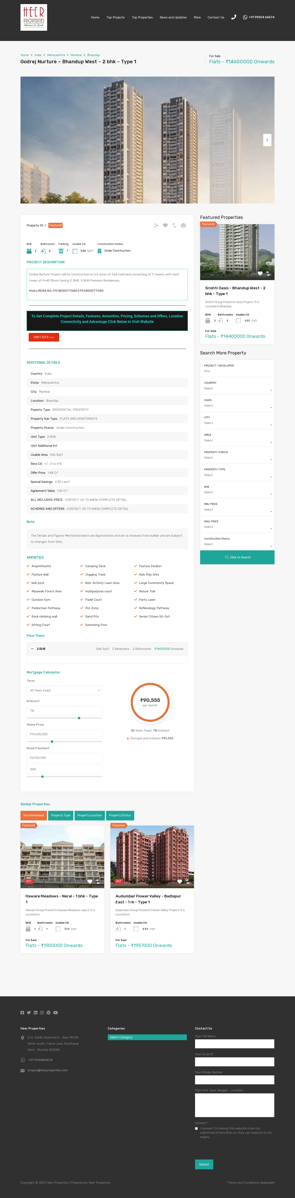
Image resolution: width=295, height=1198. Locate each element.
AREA (207, 455)
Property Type (60, 836)
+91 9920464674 (40, 1060)
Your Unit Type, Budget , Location (219, 1090)
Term (31, 701)
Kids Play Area (149, 595)
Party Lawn (147, 620)
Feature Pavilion (150, 586)
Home (95, 17)
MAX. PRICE (211, 541)
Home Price (35, 745)
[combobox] (64, 711)
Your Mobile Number (209, 1072)
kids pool (38, 603)
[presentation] (217, 1149)
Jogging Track (95, 595)
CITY (207, 438)
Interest (33, 722)
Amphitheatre (41, 586)
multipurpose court (98, 612)
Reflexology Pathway (154, 628)
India (38, 55)
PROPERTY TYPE (214, 490)
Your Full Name (205, 1036)
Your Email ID (204, 1054)
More (197, 17)
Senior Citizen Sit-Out (154, 637)
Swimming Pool (96, 645)
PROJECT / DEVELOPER (219, 386)
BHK (206, 507)
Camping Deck (95, 586)
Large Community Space (156, 603)
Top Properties (142, 17)
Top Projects (115, 17)
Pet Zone (92, 628)
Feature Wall (40, 595)
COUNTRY (210, 403)
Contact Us (216, 17)
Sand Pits (92, 637)
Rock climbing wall (44, 637)
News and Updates (173, 17)
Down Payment (38, 769)
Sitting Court (41, 645)
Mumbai (76, 55)
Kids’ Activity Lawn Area (102, 603)
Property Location (90, 836)
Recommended (34, 836)
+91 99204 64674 (262, 17)
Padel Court (93, 620)
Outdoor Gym (41, 620)
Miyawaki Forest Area (46, 612)
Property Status (120, 836)
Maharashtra (56, 55)
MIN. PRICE (211, 524)
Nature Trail (147, 612)
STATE (208, 420)
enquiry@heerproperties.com (48, 1070)
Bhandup (93, 55)
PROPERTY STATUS (216, 472)
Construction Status (217, 559)
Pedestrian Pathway (46, 628)
